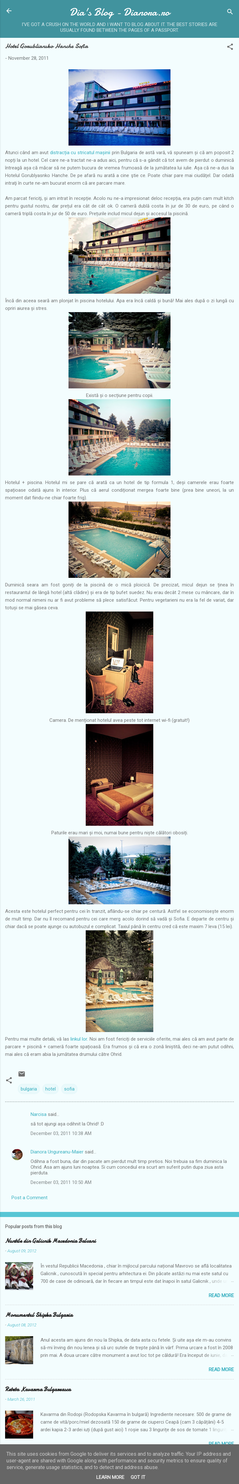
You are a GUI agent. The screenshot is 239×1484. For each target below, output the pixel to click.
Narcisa (39, 1114)
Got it (138, 1477)
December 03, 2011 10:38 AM (61, 1133)
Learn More (110, 1477)
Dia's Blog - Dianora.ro (119, 12)
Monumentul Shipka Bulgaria (39, 1315)
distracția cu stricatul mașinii (81, 152)
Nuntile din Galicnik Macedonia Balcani (50, 1241)
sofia (69, 1089)
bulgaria (29, 1089)
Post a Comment (29, 1197)
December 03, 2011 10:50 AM (61, 1182)
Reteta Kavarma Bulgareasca (38, 1389)
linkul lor (78, 1039)
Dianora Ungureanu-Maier (57, 1152)
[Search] (230, 13)
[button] (230, 48)
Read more (221, 1295)
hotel (50, 1089)
